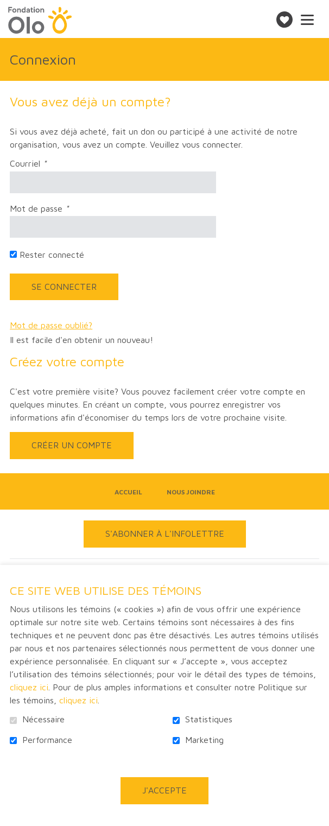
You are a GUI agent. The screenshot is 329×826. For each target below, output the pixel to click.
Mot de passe (56, 209)
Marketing (204, 740)
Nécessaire (43, 719)
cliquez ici (29, 687)
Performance (47, 740)
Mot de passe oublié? (51, 325)
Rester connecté (52, 254)
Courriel (45, 164)
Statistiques (208, 719)
